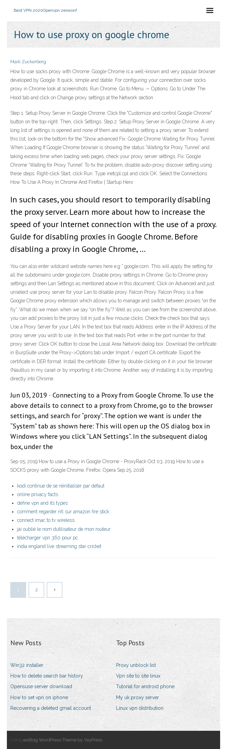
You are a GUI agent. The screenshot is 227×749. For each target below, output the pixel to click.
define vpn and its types (42, 503)
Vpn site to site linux (138, 676)
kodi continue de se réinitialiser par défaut (60, 486)
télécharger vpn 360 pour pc (47, 537)
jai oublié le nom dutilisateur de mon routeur (64, 529)
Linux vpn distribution (139, 708)
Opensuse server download (41, 686)
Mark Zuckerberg (28, 61)
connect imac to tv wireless (46, 520)
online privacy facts (37, 494)
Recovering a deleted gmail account (50, 708)
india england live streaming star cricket (59, 546)
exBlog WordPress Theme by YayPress (62, 739)
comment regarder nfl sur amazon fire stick (63, 511)
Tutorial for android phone (145, 686)
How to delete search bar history (46, 676)
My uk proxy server (137, 697)
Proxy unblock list (136, 665)
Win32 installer (26, 665)
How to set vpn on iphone (39, 697)
